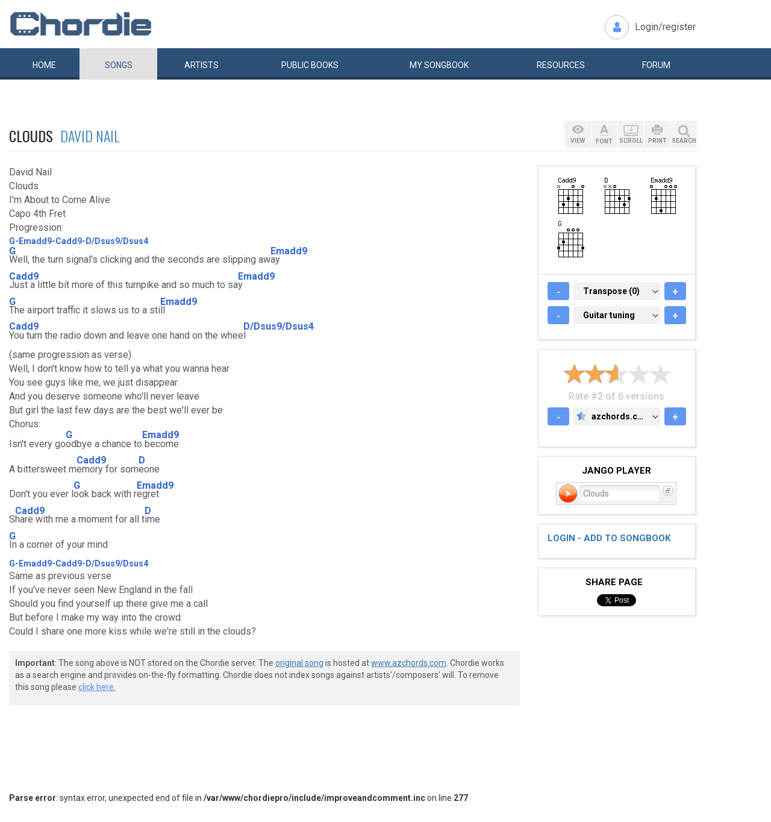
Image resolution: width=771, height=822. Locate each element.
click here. (97, 687)
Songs (119, 65)
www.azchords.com (408, 663)
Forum (656, 65)
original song (299, 663)
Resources (561, 65)
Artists (201, 65)
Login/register (665, 27)
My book (439, 65)
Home (44, 65)
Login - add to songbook (609, 538)
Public (310, 65)
